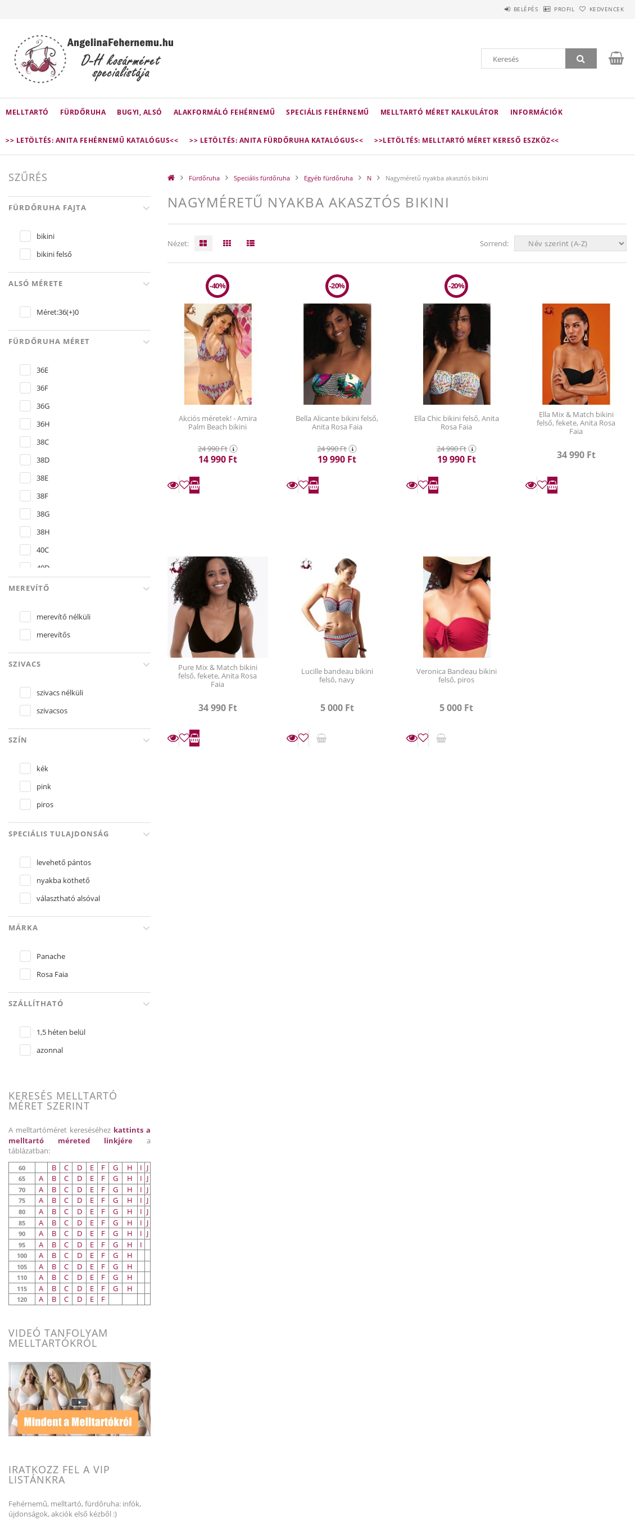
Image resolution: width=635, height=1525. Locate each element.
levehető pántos (64, 862)
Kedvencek (600, 9)
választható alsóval (68, 898)
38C (43, 442)
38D (43, 460)
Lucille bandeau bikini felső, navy (337, 675)
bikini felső (54, 254)
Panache (51, 956)
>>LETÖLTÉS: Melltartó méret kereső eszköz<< (466, 140)
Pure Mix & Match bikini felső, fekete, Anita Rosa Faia (217, 676)
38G (43, 514)
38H (43, 532)
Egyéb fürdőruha (328, 178)
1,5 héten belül (61, 1032)
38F (42, 496)
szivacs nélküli (60, 692)
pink (44, 786)
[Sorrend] (570, 243)
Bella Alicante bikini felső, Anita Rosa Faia (337, 422)
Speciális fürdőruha (262, 178)
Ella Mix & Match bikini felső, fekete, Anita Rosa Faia (576, 423)
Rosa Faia (52, 974)
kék (42, 768)
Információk (536, 112)
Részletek (173, 485)
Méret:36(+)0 (58, 312)
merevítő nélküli (63, 617)
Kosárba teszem (194, 485)
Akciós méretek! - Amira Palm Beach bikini (218, 422)
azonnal (50, 1050)
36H (43, 424)
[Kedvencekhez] (184, 485)
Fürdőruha (83, 112)
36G (43, 406)
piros (45, 804)
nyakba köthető (63, 880)
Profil (547, 9)
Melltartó (27, 112)
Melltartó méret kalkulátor (439, 112)
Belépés (496, 9)
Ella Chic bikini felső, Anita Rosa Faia (456, 422)
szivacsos (52, 710)
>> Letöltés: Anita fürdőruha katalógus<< (276, 140)
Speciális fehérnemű (327, 112)
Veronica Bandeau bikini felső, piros (456, 675)
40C (43, 550)
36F (42, 388)
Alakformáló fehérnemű (224, 112)
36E (42, 370)
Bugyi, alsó (139, 112)
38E (42, 478)
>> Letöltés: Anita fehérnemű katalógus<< (92, 140)
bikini (46, 236)
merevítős (53, 635)
